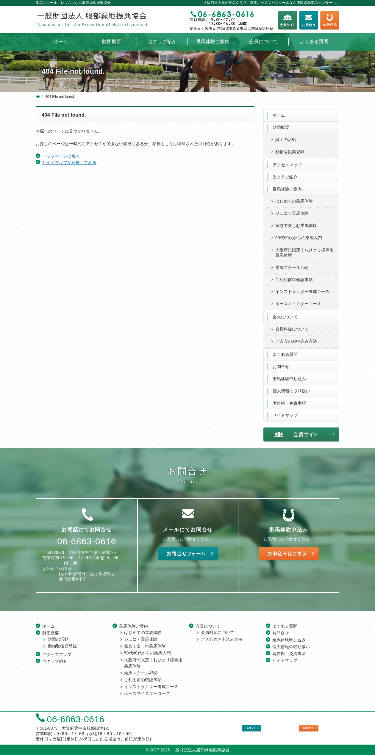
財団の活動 (285, 136)
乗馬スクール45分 (292, 264)
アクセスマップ (287, 161)
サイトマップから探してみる (69, 162)
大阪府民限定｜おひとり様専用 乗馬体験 (304, 250)
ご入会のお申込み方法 (296, 338)
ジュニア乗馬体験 (292, 210)
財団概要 (281, 124)
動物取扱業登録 (289, 148)
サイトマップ (285, 412)
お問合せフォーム (308, 20)
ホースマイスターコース (298, 301)
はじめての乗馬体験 (294, 198)
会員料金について (292, 326)
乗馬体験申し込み (289, 375)
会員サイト (287, 20)
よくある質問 (285, 351)
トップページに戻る (61, 156)
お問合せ (281, 363)
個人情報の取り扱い (291, 388)
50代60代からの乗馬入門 (298, 234)
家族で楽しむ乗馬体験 (296, 222)
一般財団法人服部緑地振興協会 (200, 749)
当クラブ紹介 (285, 174)
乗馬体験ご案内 (287, 186)
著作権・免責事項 (289, 400)
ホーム (279, 112)
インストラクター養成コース (302, 288)
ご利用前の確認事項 (294, 276)
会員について (285, 313)
